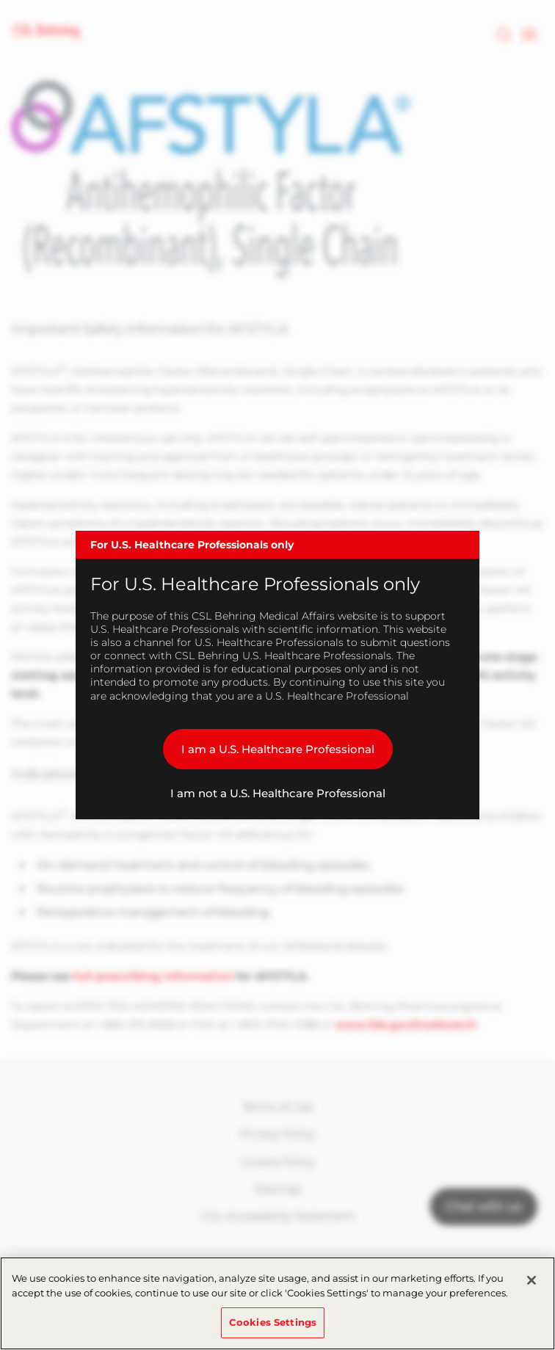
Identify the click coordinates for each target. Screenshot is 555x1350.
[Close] (531, 1280)
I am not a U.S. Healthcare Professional (277, 793)
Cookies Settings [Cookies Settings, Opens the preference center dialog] (272, 1322)
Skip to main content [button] (0, 0)
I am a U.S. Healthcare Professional (277, 749)
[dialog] (277, 675)
